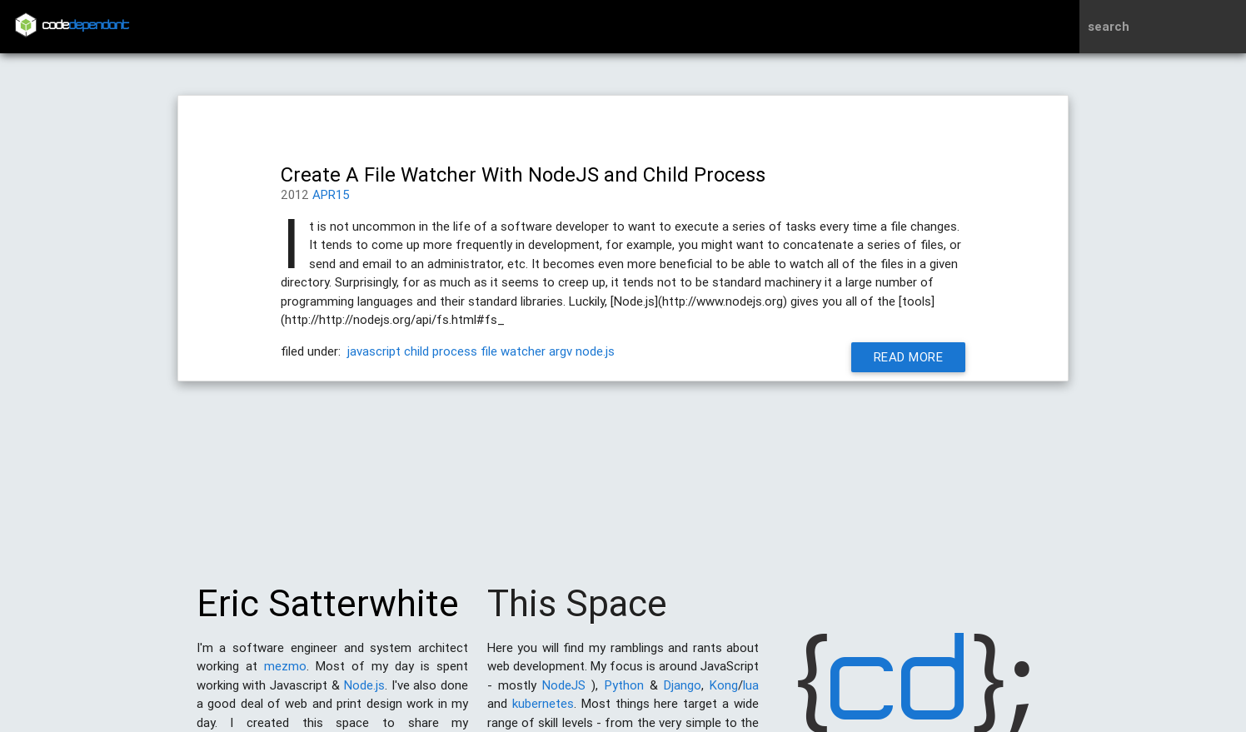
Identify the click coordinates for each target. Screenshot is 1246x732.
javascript (374, 351)
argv (560, 351)
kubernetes (543, 712)
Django (682, 693)
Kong (724, 693)
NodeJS (564, 693)
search (1108, 26)
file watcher (513, 351)
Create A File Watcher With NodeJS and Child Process (523, 174)
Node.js (364, 693)
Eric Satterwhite (328, 612)
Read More (909, 357)
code (85, 26)
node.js (595, 351)
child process (440, 351)
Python (624, 693)
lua (751, 693)
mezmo (285, 674)
